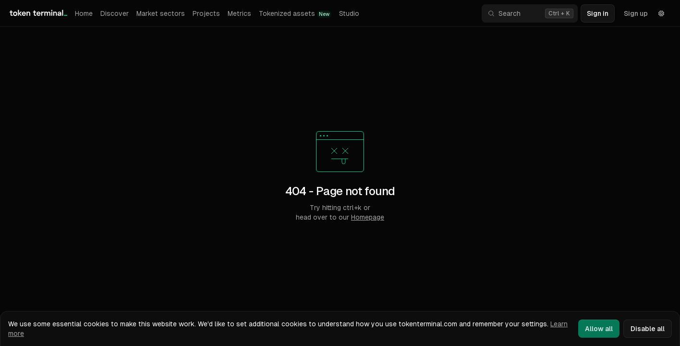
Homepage (367, 217)
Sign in (597, 13)
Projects (206, 13)
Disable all (648, 329)
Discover (114, 13)
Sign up (636, 13)
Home (84, 13)
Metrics (239, 13)
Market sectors (160, 13)
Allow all (599, 329)
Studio (349, 13)
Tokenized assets (295, 14)
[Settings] (661, 13)
